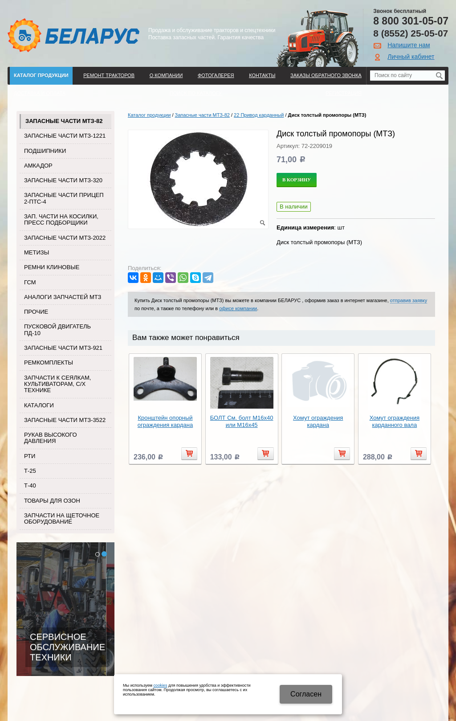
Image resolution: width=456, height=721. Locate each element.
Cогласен (306, 694)
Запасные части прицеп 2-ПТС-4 (64, 198)
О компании (166, 75)
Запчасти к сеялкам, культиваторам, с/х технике (57, 384)
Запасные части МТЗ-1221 (65, 135)
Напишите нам (408, 45)
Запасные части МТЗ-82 (63, 121)
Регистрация (344, 93)
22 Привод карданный (259, 115)
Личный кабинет (410, 56)
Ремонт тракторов (108, 75)
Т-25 (30, 470)
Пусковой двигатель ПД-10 (57, 329)
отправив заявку (408, 300)
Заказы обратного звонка (326, 75)
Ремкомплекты (48, 362)
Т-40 (30, 485)
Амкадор (38, 165)
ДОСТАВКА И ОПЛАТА (39, 93)
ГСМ (30, 282)
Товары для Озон (52, 500)
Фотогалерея (216, 75)
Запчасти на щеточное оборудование (61, 518)
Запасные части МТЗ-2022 (65, 237)
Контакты (262, 75)
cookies (160, 685)
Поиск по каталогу (196, 93)
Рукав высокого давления (50, 437)
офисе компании (238, 308)
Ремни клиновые (51, 267)
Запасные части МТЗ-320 (63, 180)
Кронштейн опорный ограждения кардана (165, 421)
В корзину (296, 179)
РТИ (29, 456)
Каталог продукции (41, 75)
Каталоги (39, 405)
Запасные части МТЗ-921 (63, 347)
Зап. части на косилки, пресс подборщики (61, 219)
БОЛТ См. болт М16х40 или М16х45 (241, 421)
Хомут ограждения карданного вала (394, 421)
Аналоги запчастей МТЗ (62, 297)
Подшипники (45, 150)
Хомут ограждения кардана (318, 421)
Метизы (36, 252)
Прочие (36, 311)
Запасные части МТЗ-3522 (65, 420)
